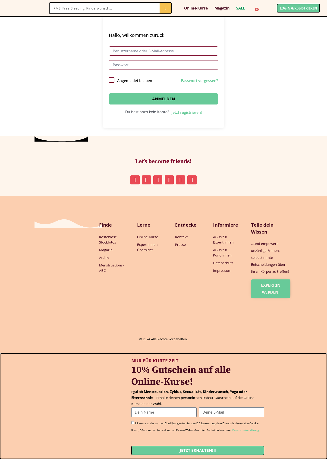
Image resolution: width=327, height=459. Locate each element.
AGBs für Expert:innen (223, 239)
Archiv (104, 257)
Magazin (222, 8)
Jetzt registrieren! (186, 112)
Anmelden (163, 98)
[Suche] (165, 8)
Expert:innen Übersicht (147, 247)
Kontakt (181, 236)
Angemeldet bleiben (134, 80)
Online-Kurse (196, 8)
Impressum (222, 270)
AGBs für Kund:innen (222, 252)
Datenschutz (223, 262)
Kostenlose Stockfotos (108, 239)
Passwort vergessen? (199, 80)
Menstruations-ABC (111, 268)
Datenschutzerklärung (245, 430)
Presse (180, 244)
